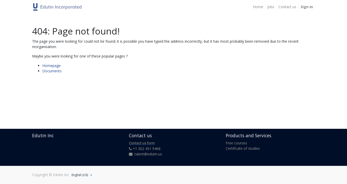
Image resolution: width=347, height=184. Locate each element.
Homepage (51, 65)
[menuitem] (258, 7)
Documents (52, 70)
